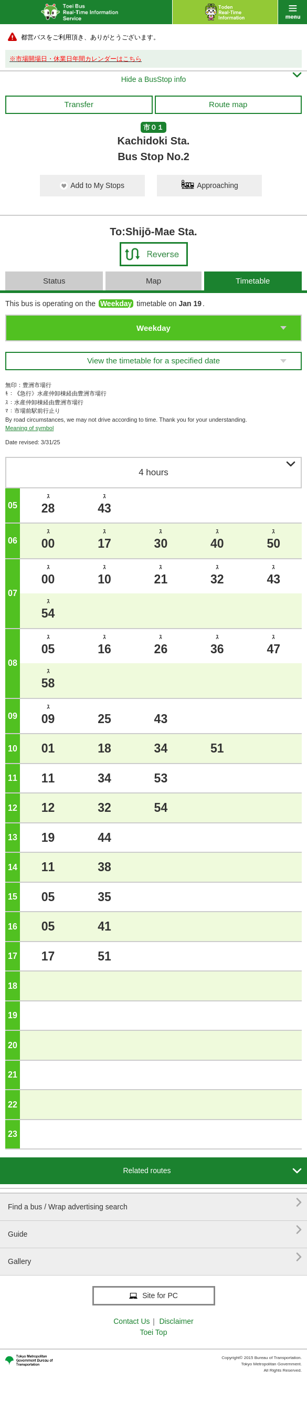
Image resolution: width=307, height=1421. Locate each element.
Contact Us (131, 1321)
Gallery (155, 1257)
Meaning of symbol (29, 428)
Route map (228, 104)
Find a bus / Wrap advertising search (155, 1203)
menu (292, 12)
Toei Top (153, 1332)
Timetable (253, 280)
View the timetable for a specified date (153, 360)
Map (153, 280)
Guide (155, 1230)
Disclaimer (176, 1321)
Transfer (79, 104)
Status (54, 280)
